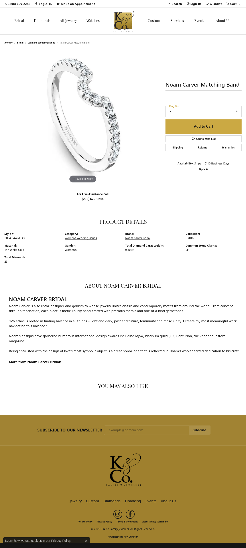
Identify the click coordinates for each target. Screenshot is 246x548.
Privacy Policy (104, 521)
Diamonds (42, 21)
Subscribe (200, 430)
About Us (223, 21)
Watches (93, 21)
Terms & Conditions (127, 521)
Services (177, 21)
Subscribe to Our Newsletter (69, 430)
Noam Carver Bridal (137, 238)
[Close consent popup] (86, 541)
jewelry (8, 42)
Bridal (19, 21)
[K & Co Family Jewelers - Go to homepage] (123, 470)
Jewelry (76, 501)
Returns (202, 147)
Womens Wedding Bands (41, 42)
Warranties (228, 147)
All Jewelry (68, 21)
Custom (154, 21)
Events (199, 21)
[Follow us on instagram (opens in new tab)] (117, 514)
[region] (82, 117)
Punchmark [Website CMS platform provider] (131, 536)
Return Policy (85, 521)
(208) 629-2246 (93, 199)
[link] (17, 4)
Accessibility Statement (155, 521)
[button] (175, 4)
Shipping (177, 147)
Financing (133, 501)
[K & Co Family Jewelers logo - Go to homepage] (123, 21)
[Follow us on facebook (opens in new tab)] (130, 514)
